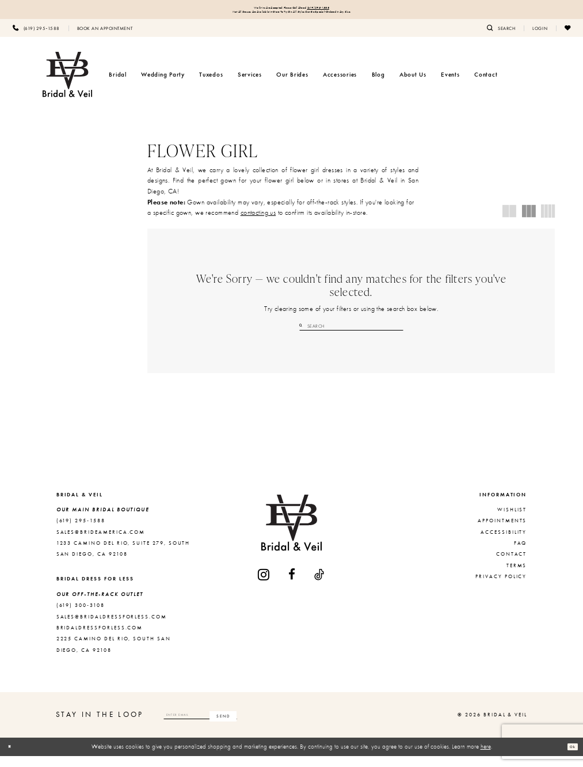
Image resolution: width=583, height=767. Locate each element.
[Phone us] (36, 35)
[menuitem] (36, 35)
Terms (516, 576)
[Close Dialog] (13, 757)
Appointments (502, 531)
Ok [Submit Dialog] (568, 757)
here (486, 757)
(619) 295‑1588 (345, 9)
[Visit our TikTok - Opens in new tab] (319, 585)
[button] (540, 35)
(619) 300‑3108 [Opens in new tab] (80, 616)
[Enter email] (235, 725)
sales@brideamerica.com (101, 542)
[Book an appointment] (104, 35)
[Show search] (501, 35)
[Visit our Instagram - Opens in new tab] (264, 585)
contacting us (258, 220)
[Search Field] (351, 333)
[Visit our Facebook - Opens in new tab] (292, 585)
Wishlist (512, 520)
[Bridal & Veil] (67, 82)
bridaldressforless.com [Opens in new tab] (99, 638)
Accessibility (504, 542)
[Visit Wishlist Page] (567, 35)
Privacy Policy (501, 587)
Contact (511, 564)
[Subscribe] (291, 725)
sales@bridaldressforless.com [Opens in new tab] (111, 627)
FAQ (520, 553)
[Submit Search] (303, 333)
